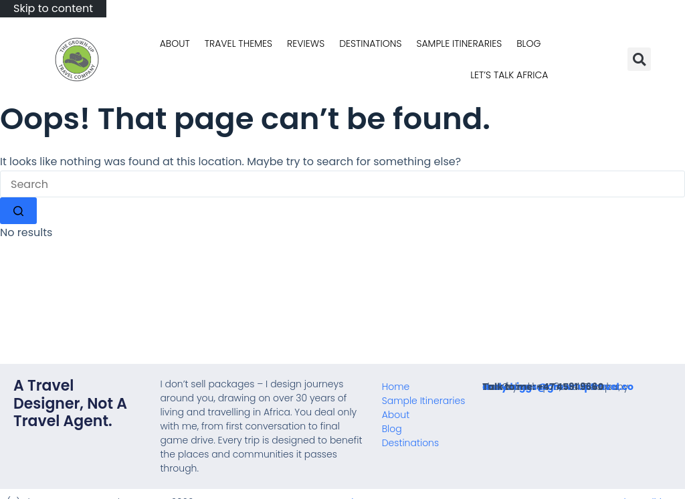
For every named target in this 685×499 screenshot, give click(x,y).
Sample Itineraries (459, 43)
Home (396, 386)
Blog (528, 43)
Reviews (305, 43)
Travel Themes (238, 43)
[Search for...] (342, 184)
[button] (639, 59)
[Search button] (18, 210)
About (175, 43)
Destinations (370, 43)
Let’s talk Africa (509, 75)
